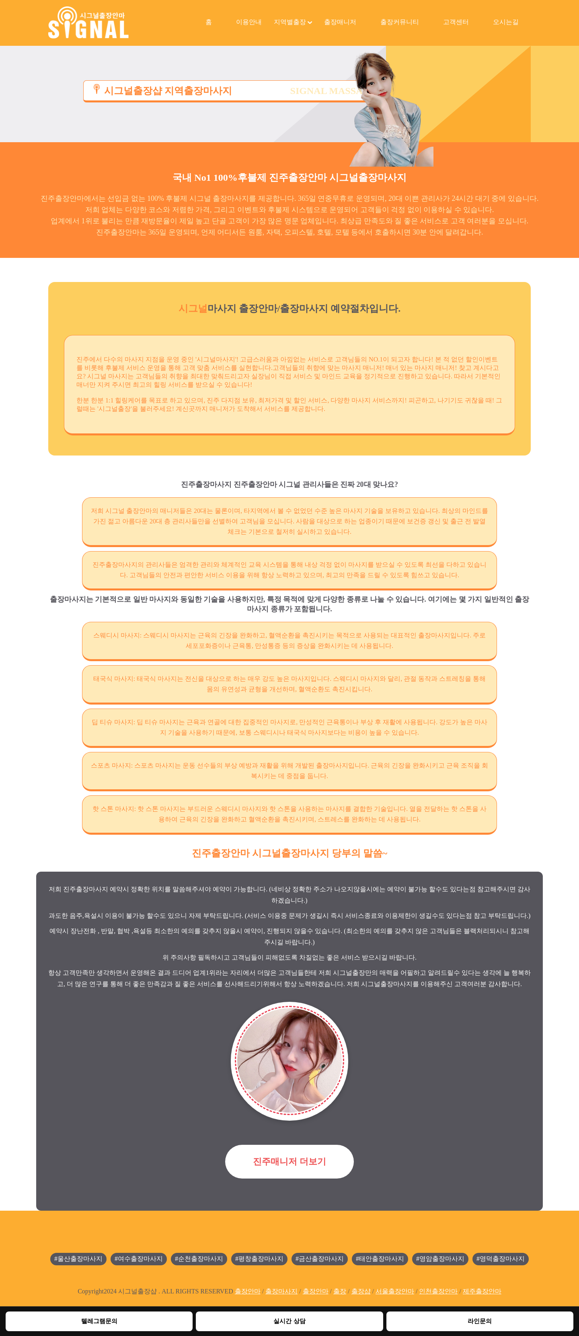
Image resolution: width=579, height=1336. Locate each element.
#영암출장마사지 (440, 1258)
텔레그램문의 (99, 1321)
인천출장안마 (438, 1291)
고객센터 (456, 21)
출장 (339, 1291)
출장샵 (361, 1291)
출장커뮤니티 (399, 21)
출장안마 (248, 1291)
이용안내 (249, 21)
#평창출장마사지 (259, 1258)
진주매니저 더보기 (289, 1161)
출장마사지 (281, 1291)
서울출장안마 (395, 1291)
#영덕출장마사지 (500, 1258)
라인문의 (480, 1321)
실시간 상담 (289, 1321)
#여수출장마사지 (139, 1258)
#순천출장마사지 (199, 1258)
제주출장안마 (482, 1291)
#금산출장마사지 (320, 1258)
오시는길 (506, 21)
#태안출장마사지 (380, 1258)
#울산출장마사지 (78, 1258)
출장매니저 (340, 21)
